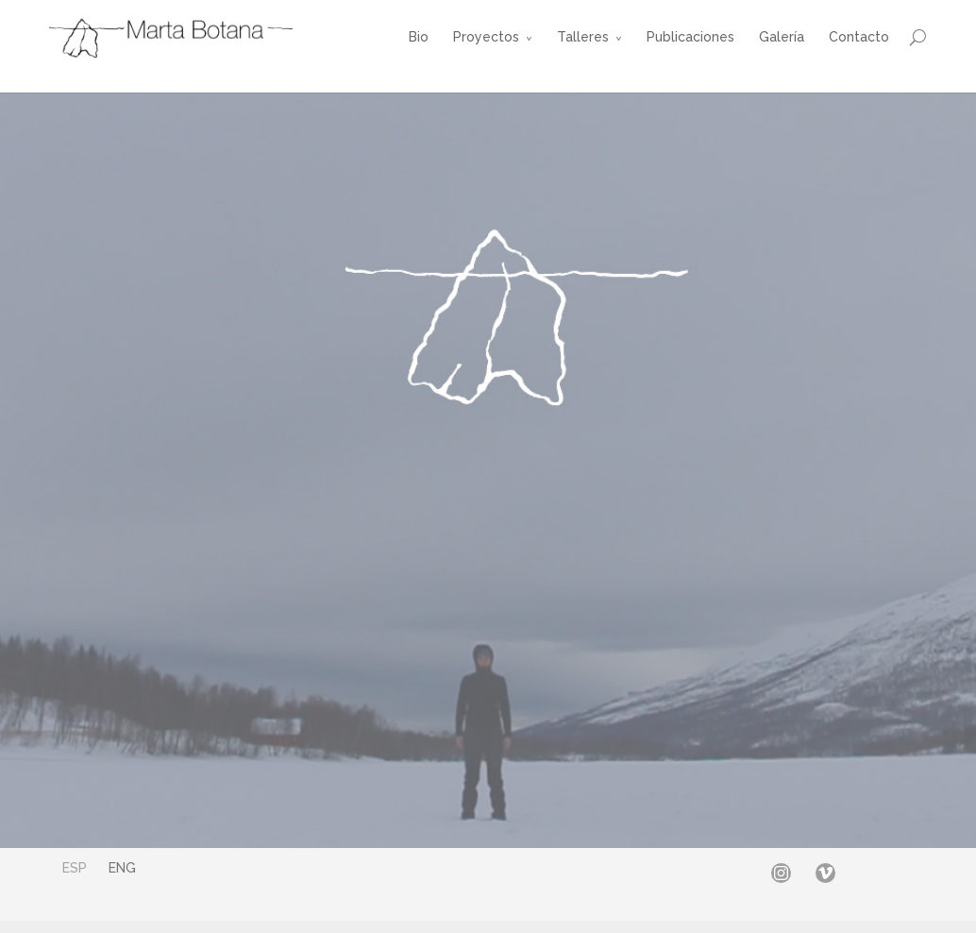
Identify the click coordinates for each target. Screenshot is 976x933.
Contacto (859, 36)
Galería (781, 36)
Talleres (583, 36)
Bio (419, 36)
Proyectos (486, 36)
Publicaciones (690, 36)
